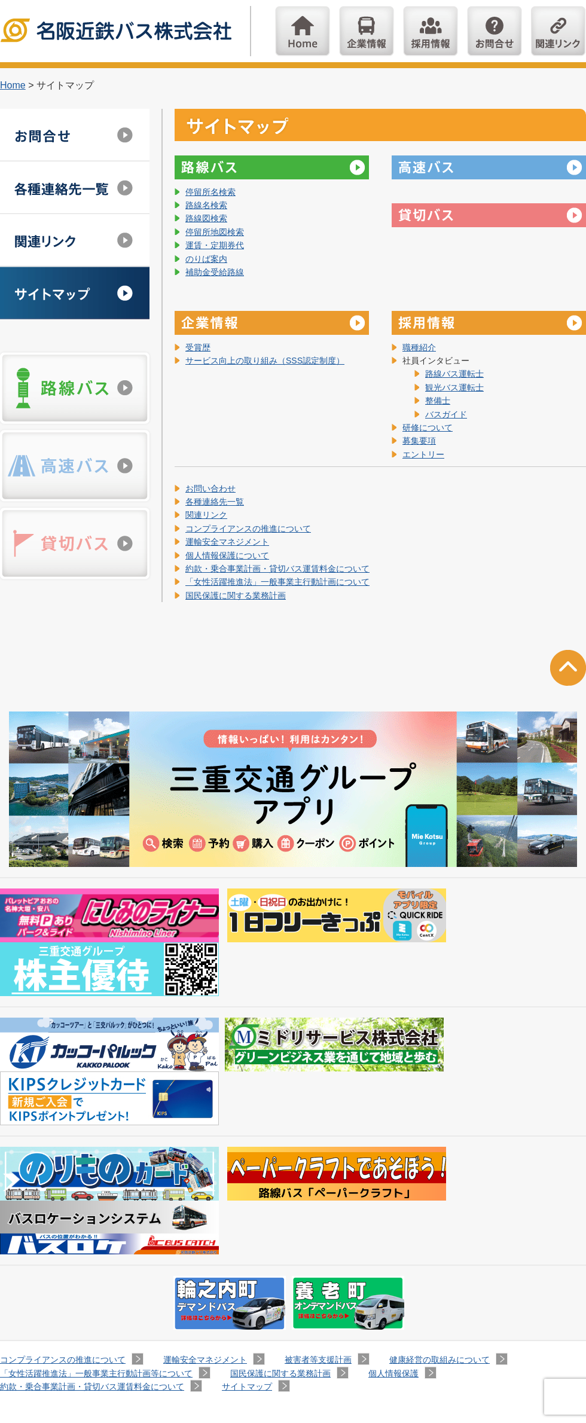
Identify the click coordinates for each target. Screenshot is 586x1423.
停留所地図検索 (214, 232)
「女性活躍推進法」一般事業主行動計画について (277, 582)
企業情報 (366, 31)
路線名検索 (206, 205)
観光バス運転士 (454, 387)
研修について (427, 427)
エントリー (423, 454)
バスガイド (446, 414)
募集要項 (419, 440)
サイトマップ (74, 293)
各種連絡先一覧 (214, 501)
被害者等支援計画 (318, 1359)
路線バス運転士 (454, 373)
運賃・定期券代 (214, 245)
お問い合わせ (494, 31)
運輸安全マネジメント (227, 541)
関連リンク (558, 31)
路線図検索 (206, 218)
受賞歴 (197, 347)
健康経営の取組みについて (439, 1359)
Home (302, 31)
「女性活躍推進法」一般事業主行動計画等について (96, 1373)
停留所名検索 (210, 192)
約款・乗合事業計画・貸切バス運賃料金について (277, 568)
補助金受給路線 (214, 272)
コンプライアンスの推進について (248, 528)
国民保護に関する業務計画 (235, 595)
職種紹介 (419, 347)
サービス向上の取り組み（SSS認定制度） (264, 360)
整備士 (437, 400)
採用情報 (430, 31)
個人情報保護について (227, 555)
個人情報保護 (393, 1373)
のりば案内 (206, 259)
